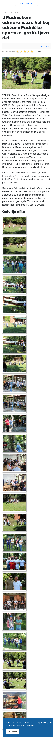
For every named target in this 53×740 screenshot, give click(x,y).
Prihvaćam (12, 731)
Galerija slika (44, 46)
